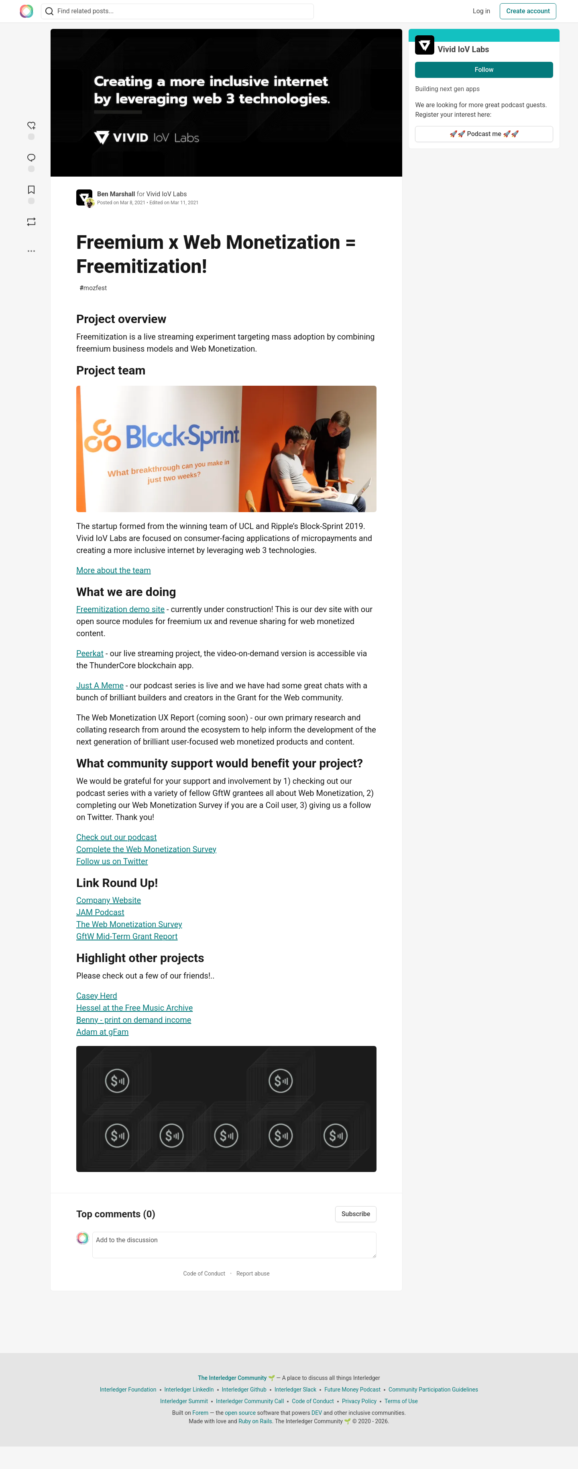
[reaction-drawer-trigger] (31, 130)
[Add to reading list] (31, 194)
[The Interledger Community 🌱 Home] (26, 11)
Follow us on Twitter (112, 861)
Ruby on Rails (255, 1421)
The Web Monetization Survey (129, 924)
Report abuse (253, 1273)
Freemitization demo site (120, 609)
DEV (316, 1413)
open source (240, 1413)
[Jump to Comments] (31, 162)
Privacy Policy (359, 1401)
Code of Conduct (204, 1273)
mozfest (93, 288)
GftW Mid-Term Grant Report (127, 936)
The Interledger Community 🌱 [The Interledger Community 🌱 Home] (236, 1378)
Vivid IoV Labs (166, 194)
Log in (481, 11)
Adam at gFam (102, 1032)
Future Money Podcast (352, 1389)
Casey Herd (96, 996)
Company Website (108, 900)
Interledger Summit (184, 1401)
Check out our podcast (116, 837)
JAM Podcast (100, 912)
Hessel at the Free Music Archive (134, 1008)
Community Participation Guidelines (433, 1389)
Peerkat (90, 653)
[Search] (49, 11)
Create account (528, 11)
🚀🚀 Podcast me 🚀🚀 (484, 134)
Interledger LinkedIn (189, 1389)
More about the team (113, 570)
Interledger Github (244, 1389)
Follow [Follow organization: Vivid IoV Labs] (484, 69)
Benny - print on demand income (133, 1020)
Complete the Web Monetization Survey (146, 849)
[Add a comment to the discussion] (234, 1245)
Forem (200, 1413)
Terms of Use (401, 1401)
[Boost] (31, 222)
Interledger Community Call (250, 1401)
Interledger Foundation (128, 1389)
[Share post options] (31, 251)
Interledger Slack (295, 1389)
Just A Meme (100, 685)
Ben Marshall (116, 194)
